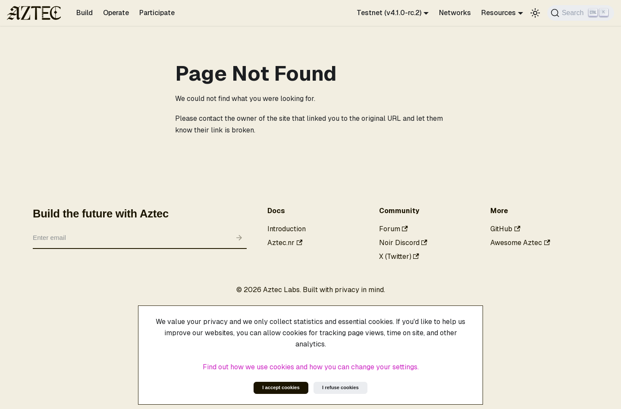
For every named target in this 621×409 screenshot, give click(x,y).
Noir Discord (403, 242)
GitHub (505, 228)
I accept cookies (280, 387)
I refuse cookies (340, 387)
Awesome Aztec (520, 242)
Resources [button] (498, 12)
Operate (116, 12)
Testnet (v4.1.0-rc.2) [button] (389, 12)
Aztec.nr (284, 242)
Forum (393, 228)
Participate (157, 12)
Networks (455, 12)
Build (84, 12)
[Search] (580, 13)
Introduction (286, 228)
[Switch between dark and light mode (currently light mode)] (535, 13)
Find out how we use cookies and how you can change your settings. (311, 366)
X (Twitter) (399, 256)
